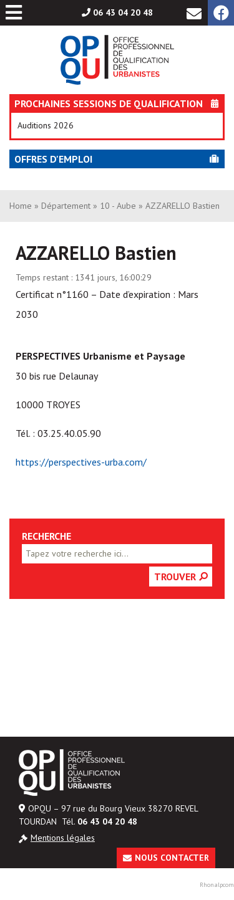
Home (20, 205)
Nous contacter (172, 857)
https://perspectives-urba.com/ (81, 462)
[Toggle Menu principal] (13, 13)
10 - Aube (118, 205)
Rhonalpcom (217, 885)
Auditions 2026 (45, 125)
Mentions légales (63, 837)
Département (65, 205)
